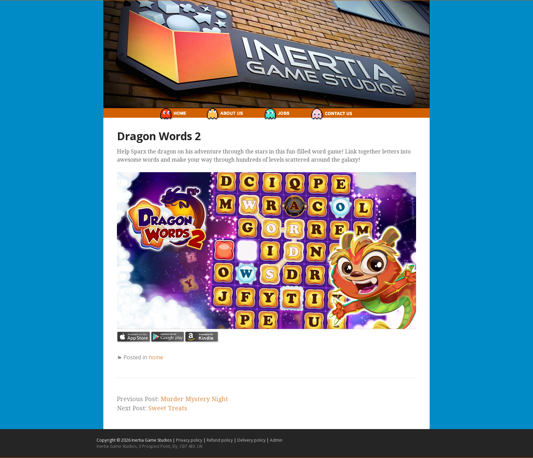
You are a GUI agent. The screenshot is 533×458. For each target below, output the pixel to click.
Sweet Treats (167, 408)
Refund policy (220, 440)
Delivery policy (251, 440)
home (156, 357)
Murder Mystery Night (194, 399)
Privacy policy (189, 440)
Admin (276, 440)
